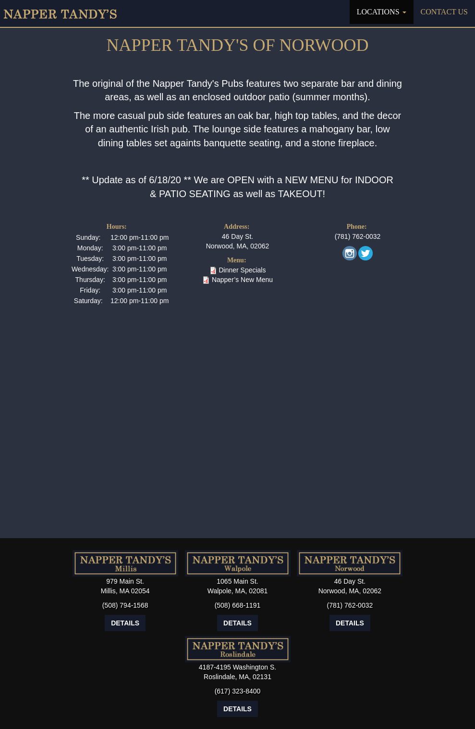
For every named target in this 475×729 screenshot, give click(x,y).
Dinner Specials (242, 270)
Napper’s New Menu (242, 279)
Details (125, 623)
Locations (381, 12)
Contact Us (444, 12)
